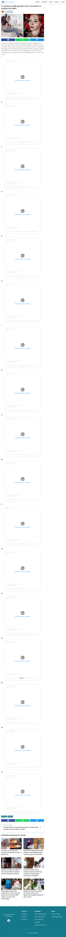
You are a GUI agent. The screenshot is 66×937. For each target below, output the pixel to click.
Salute (51, 2)
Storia (63, 2)
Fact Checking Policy (40, 914)
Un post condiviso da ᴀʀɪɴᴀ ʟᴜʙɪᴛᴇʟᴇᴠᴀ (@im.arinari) (16, 722)
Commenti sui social (41, 925)
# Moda (10, 816)
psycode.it (24, 919)
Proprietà (37, 922)
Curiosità (44, 2)
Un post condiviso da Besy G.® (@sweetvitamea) (16, 499)
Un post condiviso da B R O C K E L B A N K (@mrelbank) (18, 365)
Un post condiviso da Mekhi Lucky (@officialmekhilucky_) (17, 142)
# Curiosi (4, 816)
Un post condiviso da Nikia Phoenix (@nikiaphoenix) (16, 811)
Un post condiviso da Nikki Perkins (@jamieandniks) (16, 410)
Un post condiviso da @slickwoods (15, 320)
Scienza (38, 2)
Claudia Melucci (9, 11)
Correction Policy (39, 917)
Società (57, 2)
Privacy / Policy (55, 914)
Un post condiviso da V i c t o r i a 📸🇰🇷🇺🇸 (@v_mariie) (17, 677)
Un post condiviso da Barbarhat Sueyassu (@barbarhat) (17, 231)
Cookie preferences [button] (56, 917)
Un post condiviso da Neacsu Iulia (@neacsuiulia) (16, 97)
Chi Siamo (24, 914)
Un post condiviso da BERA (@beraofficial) (15, 588)
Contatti (23, 917)
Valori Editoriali (39, 919)
